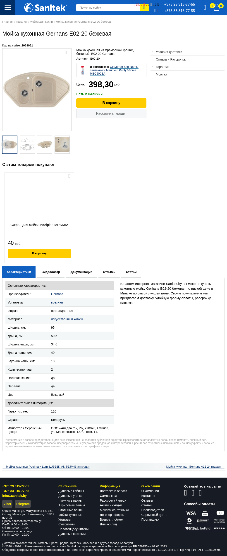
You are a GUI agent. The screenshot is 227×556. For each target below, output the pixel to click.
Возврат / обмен (112, 519)
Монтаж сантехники (114, 510)
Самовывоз (108, 496)
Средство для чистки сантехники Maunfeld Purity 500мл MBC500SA (114, 70)
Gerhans (57, 294)
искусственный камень (67, 319)
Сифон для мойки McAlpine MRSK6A (39, 225)
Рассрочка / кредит (114, 500)
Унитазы (64, 519)
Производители (152, 510)
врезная (57, 302)
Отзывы (147, 500)
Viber (7, 504)
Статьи (146, 505)
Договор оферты (112, 515)
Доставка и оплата (113, 491)
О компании (150, 491)
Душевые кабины (71, 491)
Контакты (148, 496)
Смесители (66, 524)
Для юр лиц (108, 524)
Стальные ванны (70, 510)
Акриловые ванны (71, 505)
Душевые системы (72, 534)
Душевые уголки (70, 496)
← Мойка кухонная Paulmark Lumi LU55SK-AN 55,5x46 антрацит (46, 466)
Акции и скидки (111, 505)
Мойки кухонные (70, 515)
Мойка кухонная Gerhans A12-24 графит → (195, 466)
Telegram (23, 504)
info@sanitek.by (14, 496)
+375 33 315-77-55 (15, 491)
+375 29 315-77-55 (15, 486)
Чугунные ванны (70, 500)
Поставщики (150, 519)
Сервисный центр (154, 515)
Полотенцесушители (73, 529)
